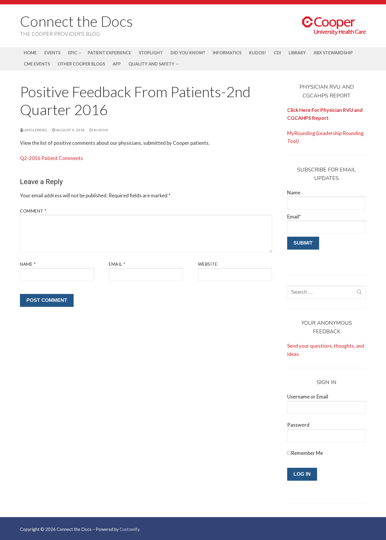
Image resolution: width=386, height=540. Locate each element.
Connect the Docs (76, 21)
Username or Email (307, 396)
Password (298, 425)
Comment (33, 210)
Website (208, 264)
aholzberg (34, 130)
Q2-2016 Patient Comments (51, 158)
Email (117, 264)
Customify (129, 529)
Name (28, 264)
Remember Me (307, 453)
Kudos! (99, 130)
